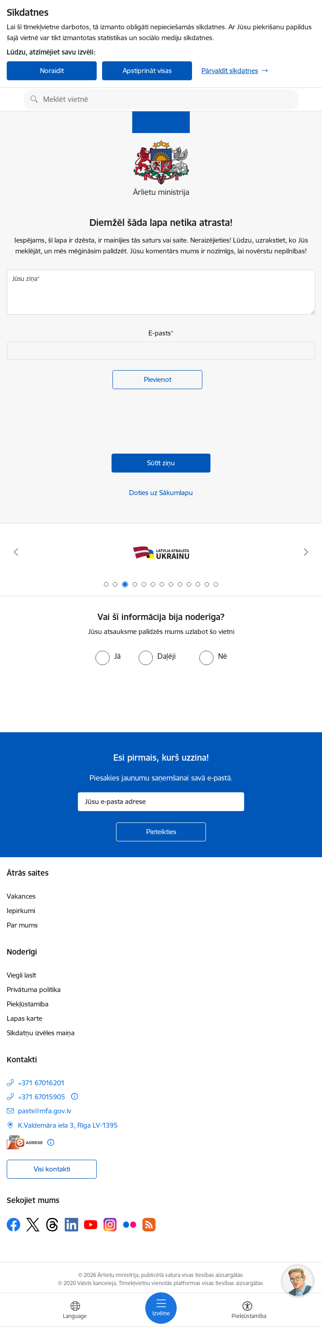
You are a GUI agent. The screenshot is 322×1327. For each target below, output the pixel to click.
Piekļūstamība (28, 1004)
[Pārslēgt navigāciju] (161, 1308)
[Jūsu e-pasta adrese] (161, 801)
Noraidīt (52, 70)
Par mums (22, 925)
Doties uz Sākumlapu (161, 492)
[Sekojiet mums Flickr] (129, 1224)
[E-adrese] (25, 1142)
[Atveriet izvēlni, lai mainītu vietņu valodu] (75, 1311)
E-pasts (159, 333)
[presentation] (75, 422)
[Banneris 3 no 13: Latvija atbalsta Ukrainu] (161, 552)
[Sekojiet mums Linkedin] (71, 1224)
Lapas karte (24, 1018)
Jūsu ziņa (24, 279)
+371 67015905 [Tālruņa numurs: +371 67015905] (41, 1097)
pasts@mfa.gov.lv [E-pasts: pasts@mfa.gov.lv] (44, 1111)
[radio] (108, 656)
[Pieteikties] (161, 831)
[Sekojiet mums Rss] (149, 1224)
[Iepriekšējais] (16, 552)
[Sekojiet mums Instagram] (110, 1224)
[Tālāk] (306, 552)
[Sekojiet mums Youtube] (91, 1224)
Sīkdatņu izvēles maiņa (41, 1033)
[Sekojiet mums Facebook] (13, 1224)
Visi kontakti (52, 1169)
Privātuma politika (34, 989)
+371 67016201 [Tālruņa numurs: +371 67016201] (41, 1083)
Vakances (21, 896)
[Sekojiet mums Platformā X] (33, 1224)
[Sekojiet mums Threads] (52, 1224)
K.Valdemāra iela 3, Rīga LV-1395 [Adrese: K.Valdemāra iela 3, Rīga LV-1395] (68, 1125)
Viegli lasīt (21, 975)
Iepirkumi (21, 910)
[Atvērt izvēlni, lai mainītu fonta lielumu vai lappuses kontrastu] (247, 1311)
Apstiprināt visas (147, 70)
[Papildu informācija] (74, 1096)
